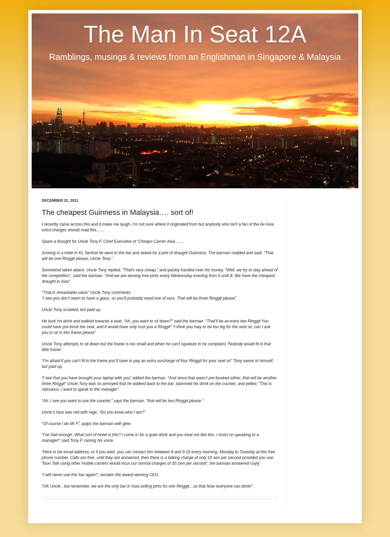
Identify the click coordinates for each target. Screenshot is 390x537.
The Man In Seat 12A (195, 34)
